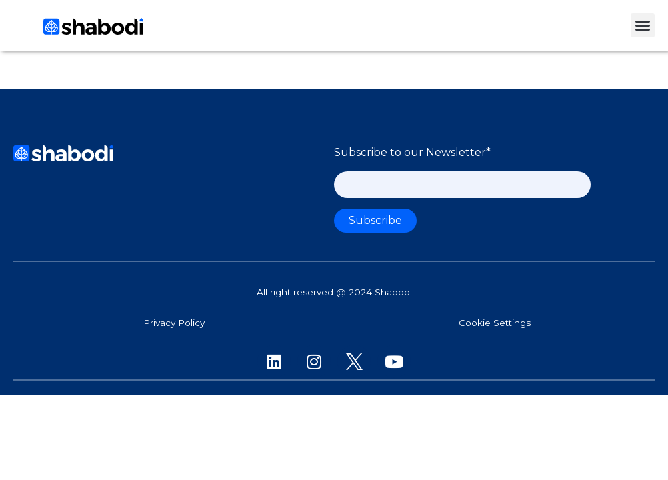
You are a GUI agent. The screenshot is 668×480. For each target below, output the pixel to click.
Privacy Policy (174, 322)
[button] (643, 25)
